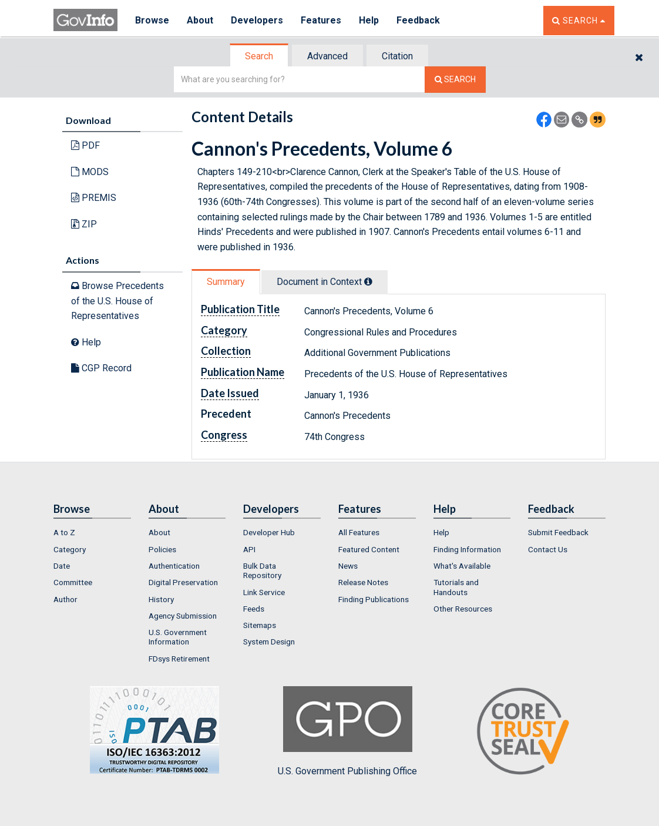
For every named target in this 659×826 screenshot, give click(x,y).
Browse (152, 20)
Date (61, 565)
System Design (269, 641)
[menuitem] (92, 532)
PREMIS (93, 197)
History (161, 599)
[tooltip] (368, 281)
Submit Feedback (558, 532)
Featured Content (368, 549)
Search (259, 56)
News (348, 565)
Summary (226, 281)
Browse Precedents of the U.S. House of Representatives (117, 300)
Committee (72, 582)
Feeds (253, 608)
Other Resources (462, 608)
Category (69, 549)
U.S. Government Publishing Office (347, 731)
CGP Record (101, 368)
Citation (397, 56)
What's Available (461, 565)
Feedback (418, 20)
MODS (90, 171)
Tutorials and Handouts (456, 586)
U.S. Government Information (178, 636)
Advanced (327, 56)
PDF (85, 145)
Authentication (174, 565)
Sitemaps (259, 625)
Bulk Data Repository (262, 570)
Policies (162, 549)
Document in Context (324, 281)
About (200, 20)
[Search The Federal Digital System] (455, 79)
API (249, 549)
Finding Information (467, 549)
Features (321, 20)
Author (65, 599)
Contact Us (547, 549)
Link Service (264, 592)
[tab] (260, 56)
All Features (358, 532)
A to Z (64, 532)
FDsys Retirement (179, 658)
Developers (257, 20)
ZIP (84, 224)
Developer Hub (269, 532)
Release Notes (363, 582)
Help (369, 20)
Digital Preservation (183, 582)
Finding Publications (373, 599)
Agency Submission (183, 615)
